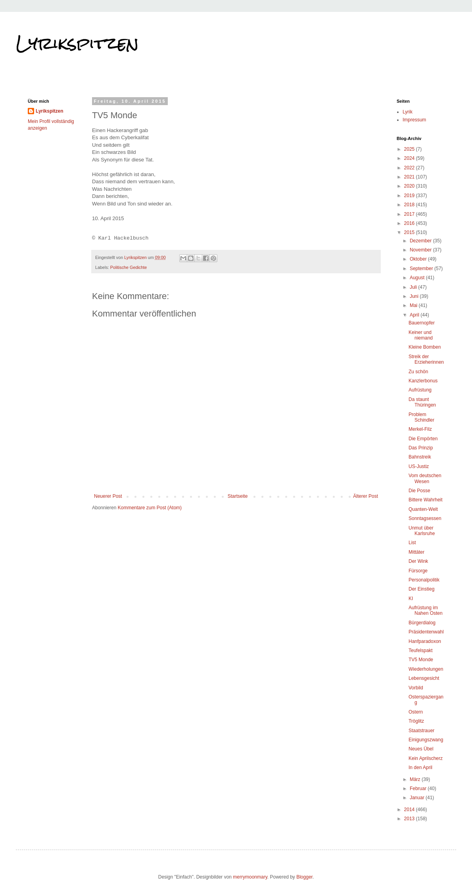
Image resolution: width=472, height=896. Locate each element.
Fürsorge (418, 571)
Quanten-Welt (423, 509)
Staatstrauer (421, 730)
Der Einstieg (421, 589)
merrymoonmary (250, 877)
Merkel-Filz (420, 429)
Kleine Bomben (425, 347)
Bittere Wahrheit (426, 500)
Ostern (416, 712)
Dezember (421, 241)
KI (411, 598)
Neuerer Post (108, 496)
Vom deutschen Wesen (425, 478)
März (416, 779)
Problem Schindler (421, 417)
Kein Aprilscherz (426, 758)
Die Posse (419, 490)
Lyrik (408, 112)
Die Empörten (423, 438)
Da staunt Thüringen (422, 402)
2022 (410, 168)
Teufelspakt (421, 650)
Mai (414, 305)
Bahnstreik (420, 457)
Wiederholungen (426, 669)
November (421, 250)
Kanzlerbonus (423, 381)
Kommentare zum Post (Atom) (150, 507)
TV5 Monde (421, 659)
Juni (415, 296)
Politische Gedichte (128, 267)
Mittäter (416, 552)
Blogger (304, 877)
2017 (410, 214)
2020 (410, 186)
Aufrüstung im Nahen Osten (426, 610)
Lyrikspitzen (77, 43)
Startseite (238, 496)
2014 (410, 809)
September (422, 268)
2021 (410, 177)
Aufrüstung (420, 390)
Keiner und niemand (421, 335)
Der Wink (418, 561)
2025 (410, 149)
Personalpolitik (424, 580)
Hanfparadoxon (425, 641)
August (418, 277)
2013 (410, 818)
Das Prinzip (421, 448)
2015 (410, 232)
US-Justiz (419, 466)
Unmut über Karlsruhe (422, 530)
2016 (410, 223)
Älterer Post (365, 496)
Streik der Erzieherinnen (426, 359)
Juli (414, 287)
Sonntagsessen (425, 518)
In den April (420, 767)
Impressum (414, 120)
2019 (410, 195)
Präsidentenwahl (426, 632)
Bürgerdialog (422, 622)
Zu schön (418, 371)
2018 (410, 204)
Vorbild (416, 688)
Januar (418, 797)
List (412, 542)
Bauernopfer (422, 323)
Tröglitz (416, 721)
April (415, 315)
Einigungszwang (426, 740)
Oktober (419, 259)
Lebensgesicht (424, 678)
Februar (419, 788)
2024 (410, 158)
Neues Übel (421, 749)
